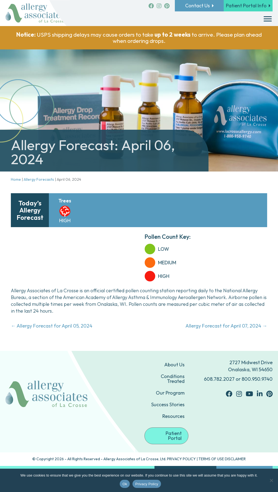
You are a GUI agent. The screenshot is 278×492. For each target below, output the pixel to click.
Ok (124, 484)
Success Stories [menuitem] (168, 404)
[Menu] (267, 19)
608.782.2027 (219, 379)
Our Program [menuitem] (170, 393)
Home (16, 179)
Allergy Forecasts (39, 179)
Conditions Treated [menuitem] (173, 378)
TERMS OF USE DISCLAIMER (222, 458)
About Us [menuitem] (174, 364)
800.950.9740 (257, 379)
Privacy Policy (146, 484)
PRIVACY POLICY (181, 458)
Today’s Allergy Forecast (30, 210)
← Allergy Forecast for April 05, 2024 (51, 326)
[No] (271, 480)
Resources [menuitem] (173, 416)
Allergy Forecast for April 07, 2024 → (226, 326)
